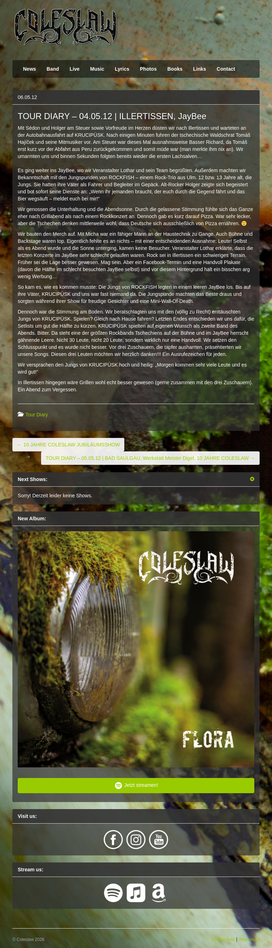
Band (53, 69)
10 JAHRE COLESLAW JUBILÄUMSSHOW (68, 444)
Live (75, 69)
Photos (148, 69)
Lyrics (122, 69)
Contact (226, 69)
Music (97, 69)
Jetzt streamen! (136, 785)
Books (174, 69)
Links (199, 69)
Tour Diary (37, 414)
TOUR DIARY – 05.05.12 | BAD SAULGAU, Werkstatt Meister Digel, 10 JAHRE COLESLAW (150, 458)
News (29, 69)
